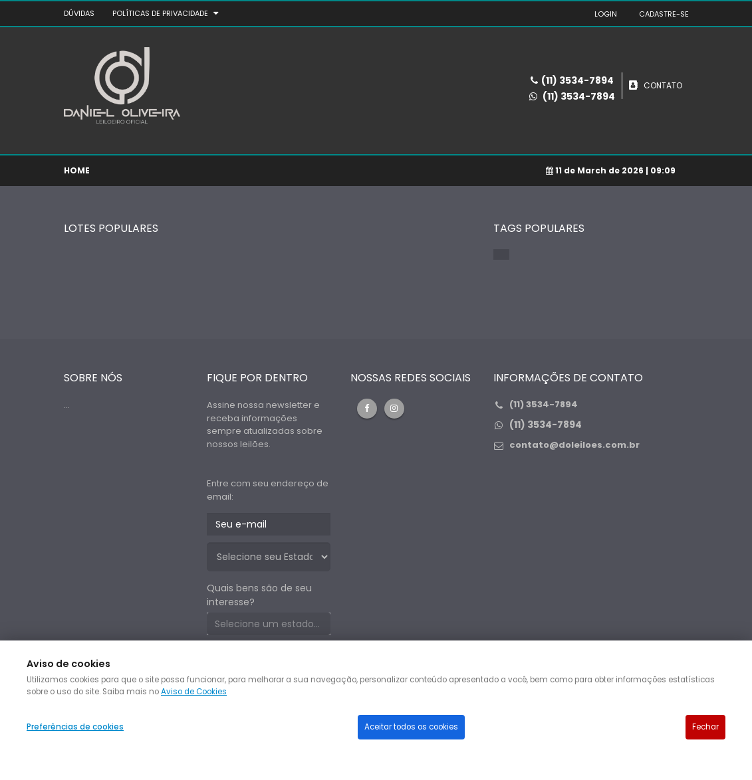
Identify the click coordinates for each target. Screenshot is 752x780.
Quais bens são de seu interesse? (259, 595)
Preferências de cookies (75, 727)
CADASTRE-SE (664, 14)
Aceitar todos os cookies (411, 727)
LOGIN (605, 14)
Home (77, 170)
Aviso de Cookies (194, 691)
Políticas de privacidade (160, 13)
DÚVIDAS (79, 13)
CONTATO (663, 85)
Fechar (705, 727)
